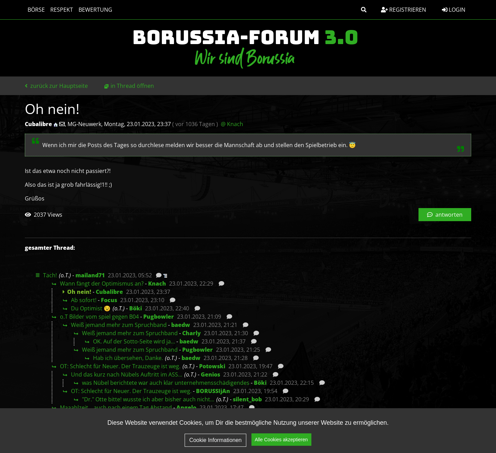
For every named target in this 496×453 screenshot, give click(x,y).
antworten (445, 214)
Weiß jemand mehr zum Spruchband (119, 325)
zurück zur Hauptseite (56, 86)
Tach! (50, 275)
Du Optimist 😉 (91, 308)
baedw (180, 325)
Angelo (186, 407)
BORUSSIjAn (213, 391)
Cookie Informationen (215, 442)
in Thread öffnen (132, 86)
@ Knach (232, 124)
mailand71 (90, 275)
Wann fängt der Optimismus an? (102, 283)
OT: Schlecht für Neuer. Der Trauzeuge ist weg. (120, 366)
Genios (210, 374)
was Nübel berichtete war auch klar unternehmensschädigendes (166, 383)
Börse (36, 9)
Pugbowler (158, 316)
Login (453, 9)
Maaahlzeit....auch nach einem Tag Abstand (116, 407)
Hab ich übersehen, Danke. (128, 358)
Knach (157, 283)
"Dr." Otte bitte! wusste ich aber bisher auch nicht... (148, 399)
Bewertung (95, 9)
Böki (135, 308)
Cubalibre (109, 292)
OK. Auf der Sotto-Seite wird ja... (134, 341)
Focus (109, 300)
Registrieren (403, 9)
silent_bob (247, 399)
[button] (363, 9)
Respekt (61, 9)
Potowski (212, 366)
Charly (191, 333)
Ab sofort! (84, 300)
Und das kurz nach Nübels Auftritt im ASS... (127, 374)
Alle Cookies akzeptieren (281, 441)
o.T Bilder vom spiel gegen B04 (99, 316)
